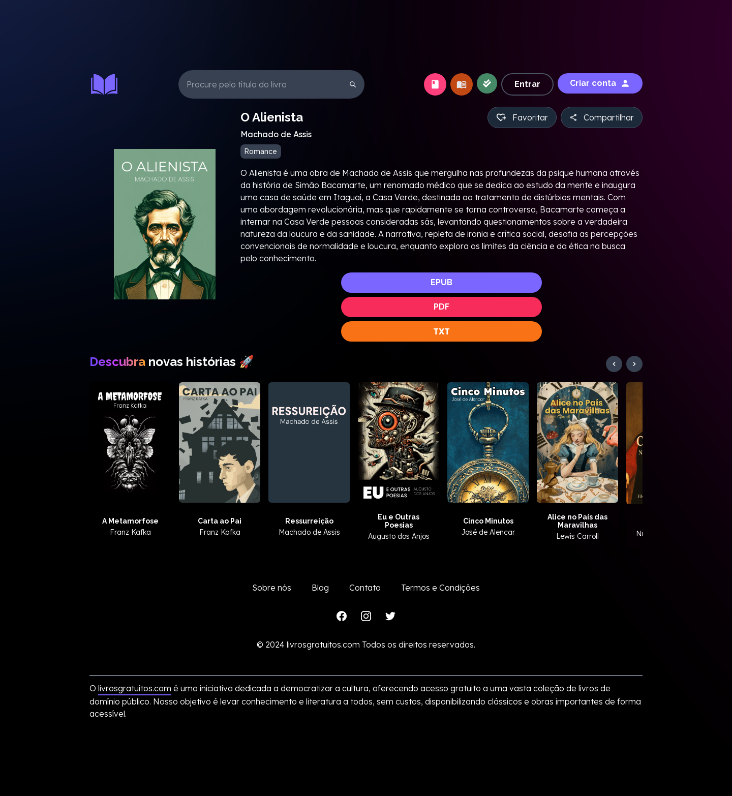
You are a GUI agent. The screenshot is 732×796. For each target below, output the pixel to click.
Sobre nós (271, 588)
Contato (365, 588)
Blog (320, 588)
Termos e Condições (440, 588)
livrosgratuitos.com (134, 688)
